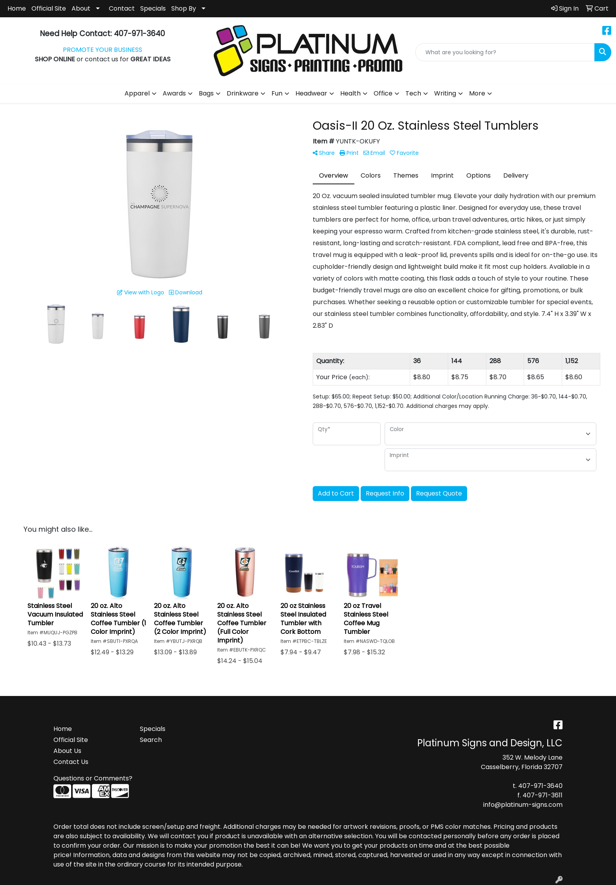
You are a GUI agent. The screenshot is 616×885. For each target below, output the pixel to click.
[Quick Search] (505, 52)
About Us (67, 750)
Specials (153, 8)
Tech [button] (413, 93)
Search (151, 739)
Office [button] (383, 93)
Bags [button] (206, 93)
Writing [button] (445, 93)
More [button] (477, 93)
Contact (122, 8)
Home (16, 8)
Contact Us (70, 761)
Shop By (183, 8)
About (81, 8)
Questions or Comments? (92, 778)
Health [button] (350, 93)
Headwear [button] (311, 93)
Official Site (48, 8)
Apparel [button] (137, 93)
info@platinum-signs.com (523, 804)
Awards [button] (174, 93)
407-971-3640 (540, 785)
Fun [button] (276, 93)
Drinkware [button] (242, 93)
